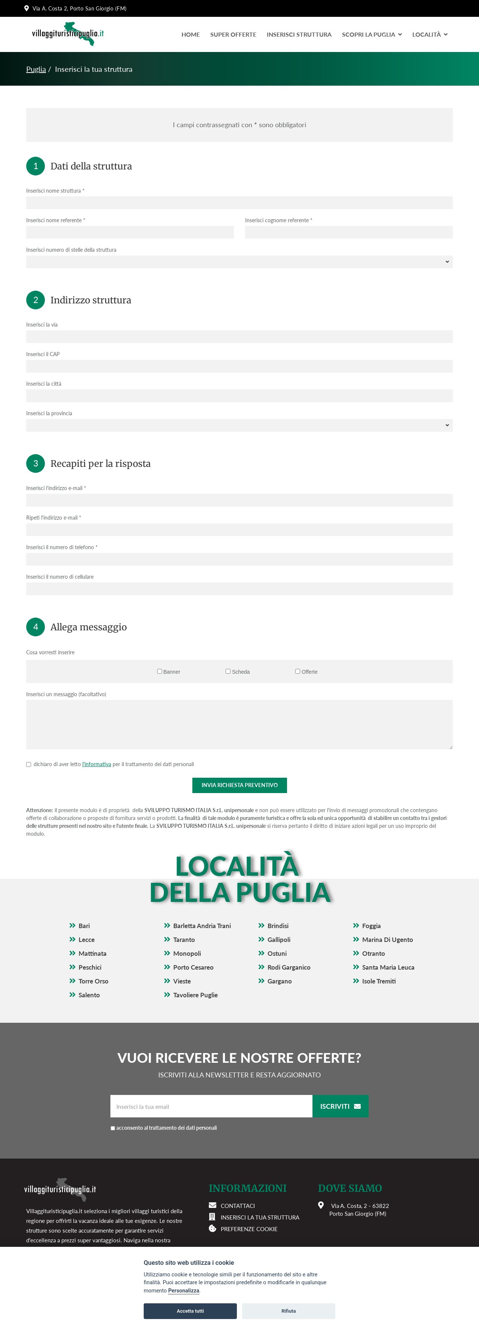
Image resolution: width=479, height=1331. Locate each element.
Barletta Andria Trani (202, 926)
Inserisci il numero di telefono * (62, 547)
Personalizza (183, 1291)
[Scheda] (228, 671)
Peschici (90, 967)
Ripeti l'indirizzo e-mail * (53, 517)
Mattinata (93, 953)
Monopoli (187, 953)
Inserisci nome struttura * (55, 190)
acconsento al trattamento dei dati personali (166, 1128)
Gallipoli (279, 939)
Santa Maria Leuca (388, 967)
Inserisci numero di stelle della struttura (71, 250)
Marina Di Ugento (387, 939)
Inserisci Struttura (299, 34)
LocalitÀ (430, 34)
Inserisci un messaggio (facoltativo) (66, 694)
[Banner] (159, 671)
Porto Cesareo (193, 967)
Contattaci (238, 1205)
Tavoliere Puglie (195, 995)
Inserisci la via (42, 324)
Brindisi (278, 926)
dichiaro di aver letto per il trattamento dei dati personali (114, 764)
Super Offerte (233, 34)
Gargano (280, 981)
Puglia (36, 68)
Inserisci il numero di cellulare (60, 576)
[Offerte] (297, 671)
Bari (84, 926)
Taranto (184, 939)
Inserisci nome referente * (55, 220)
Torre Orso (94, 981)
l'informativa (96, 764)
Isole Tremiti (379, 981)
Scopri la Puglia (372, 34)
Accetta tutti (190, 1311)
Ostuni (277, 953)
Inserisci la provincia (49, 413)
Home (190, 34)
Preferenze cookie (249, 1229)
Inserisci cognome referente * (278, 220)
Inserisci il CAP (43, 354)
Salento (89, 995)
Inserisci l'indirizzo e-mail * (56, 488)
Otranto (373, 953)
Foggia (371, 926)
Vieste (182, 981)
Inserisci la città (43, 383)
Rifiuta (288, 1311)
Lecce (87, 939)
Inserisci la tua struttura (260, 1217)
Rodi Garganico (289, 967)
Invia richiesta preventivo (240, 785)
